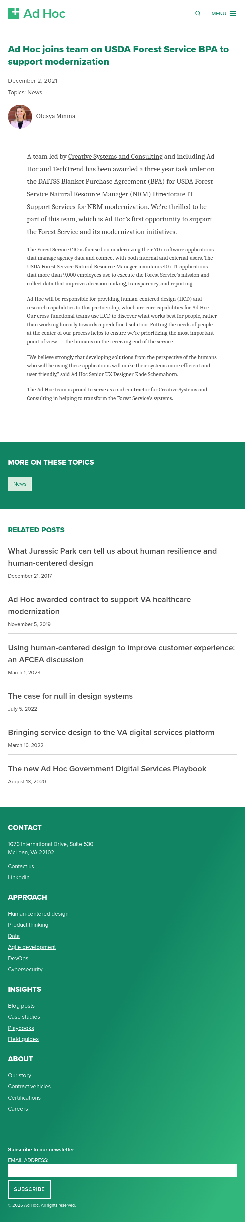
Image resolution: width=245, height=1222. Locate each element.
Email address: (28, 1160)
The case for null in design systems (70, 696)
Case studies (24, 1017)
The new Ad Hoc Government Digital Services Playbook (107, 768)
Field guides (23, 1039)
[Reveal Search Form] (198, 13)
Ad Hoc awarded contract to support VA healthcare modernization (99, 605)
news (19, 483)
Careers (18, 1109)
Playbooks (21, 1028)
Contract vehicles (29, 1086)
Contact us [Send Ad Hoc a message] (21, 866)
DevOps (18, 958)
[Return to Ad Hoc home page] (37, 13)
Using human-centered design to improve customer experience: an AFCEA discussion (121, 653)
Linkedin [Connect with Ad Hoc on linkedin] (18, 877)
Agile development (32, 947)
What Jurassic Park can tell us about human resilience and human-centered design (112, 557)
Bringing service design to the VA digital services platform (111, 732)
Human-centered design (38, 914)
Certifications (24, 1098)
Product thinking (28, 925)
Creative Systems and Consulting (115, 156)
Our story (19, 1075)
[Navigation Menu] (224, 14)
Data (14, 936)
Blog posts (21, 1006)
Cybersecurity (25, 969)
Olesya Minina (55, 116)
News (34, 92)
